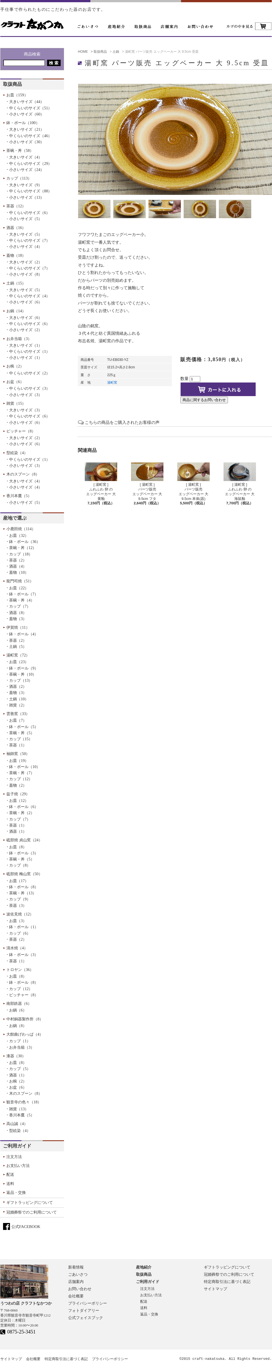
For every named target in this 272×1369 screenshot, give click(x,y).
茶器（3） (18, 905)
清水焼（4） (17, 948)
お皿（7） (18, 720)
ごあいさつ (78, 1274)
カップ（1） (19, 1041)
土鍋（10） (19, 699)
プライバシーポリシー (87, 1303)
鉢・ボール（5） (23, 726)
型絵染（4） (17, 453)
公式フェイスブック (85, 1317)
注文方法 (14, 1156)
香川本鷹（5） (19, 496)
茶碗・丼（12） (22, 547)
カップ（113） (19, 178)
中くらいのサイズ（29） (30, 163)
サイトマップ (215, 1289)
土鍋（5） (18, 646)
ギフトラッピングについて (29, 1202)
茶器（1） (18, 745)
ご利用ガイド (17, 1146)
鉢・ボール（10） (24, 766)
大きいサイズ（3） (25, 410)
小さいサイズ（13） (26, 197)
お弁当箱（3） (19, 338)
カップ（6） (19, 933)
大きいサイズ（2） (25, 262)
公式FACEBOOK (25, 1226)
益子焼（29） (18, 794)
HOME (83, 52)
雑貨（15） (16, 403)
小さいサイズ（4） (25, 246)
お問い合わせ (79, 1289)
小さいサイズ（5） (25, 219)
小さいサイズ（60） (26, 114)
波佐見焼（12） (20, 914)
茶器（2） (18, 560)
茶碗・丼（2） (21, 813)
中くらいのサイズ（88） (30, 191)
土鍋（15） (16, 283)
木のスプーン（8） (22, 474)
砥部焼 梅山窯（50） (24, 874)
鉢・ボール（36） (24, 541)
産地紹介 (144, 1267)
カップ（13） (20, 680)
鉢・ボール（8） (23, 887)
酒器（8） (18, 612)
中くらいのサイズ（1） (29, 351)
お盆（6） (15, 381)
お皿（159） (17, 95)
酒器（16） (16, 227)
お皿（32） (19, 535)
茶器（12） (16, 206)
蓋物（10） (19, 572)
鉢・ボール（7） (23, 594)
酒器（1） (18, 831)
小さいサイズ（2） (25, 330)
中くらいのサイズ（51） (30, 108)
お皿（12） (19, 800)
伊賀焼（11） (18, 627)
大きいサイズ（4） (25, 157)
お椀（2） (15, 366)
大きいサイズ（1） (25, 345)
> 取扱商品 (99, 52)
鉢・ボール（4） (23, 634)
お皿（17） (19, 881)
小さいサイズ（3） (25, 394)
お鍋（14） (16, 311)
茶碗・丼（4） (21, 600)
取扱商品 (144, 1274)
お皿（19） (19, 760)
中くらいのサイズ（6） (29, 212)
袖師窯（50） (18, 753)
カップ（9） (19, 899)
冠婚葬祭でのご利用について (31, 1212)
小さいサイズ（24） (26, 169)
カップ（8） (19, 865)
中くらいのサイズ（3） (29, 388)
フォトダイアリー (83, 1310)
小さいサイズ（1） (25, 357)
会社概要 (76, 1296)
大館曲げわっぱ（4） (24, 1034)
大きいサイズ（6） (25, 317)
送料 (10, 1183)
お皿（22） (19, 588)
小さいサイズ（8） (25, 274)
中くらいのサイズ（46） (30, 136)
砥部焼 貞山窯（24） (24, 840)
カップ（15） (20, 739)
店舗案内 (76, 1281)
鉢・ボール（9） (23, 668)
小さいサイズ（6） (25, 302)
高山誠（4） (17, 1123)
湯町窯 (112, 382)
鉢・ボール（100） (23, 122)
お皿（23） (19, 662)
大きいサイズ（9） (25, 185)
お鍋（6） (18, 1010)
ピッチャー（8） (20, 431)
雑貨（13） (19, 1109)
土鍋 (115, 52)
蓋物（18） (16, 255)
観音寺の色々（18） (23, 1102)
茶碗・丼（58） (20, 150)
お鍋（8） (18, 1025)
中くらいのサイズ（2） (29, 373)
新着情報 (76, 1267)
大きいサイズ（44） (26, 101)
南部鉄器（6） (19, 1003)
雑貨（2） (18, 705)
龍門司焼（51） (20, 581)
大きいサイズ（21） (26, 129)
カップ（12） (20, 779)
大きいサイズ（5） (25, 234)
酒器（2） (18, 686)
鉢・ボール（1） (23, 927)
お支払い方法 (18, 1165)
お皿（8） (18, 847)
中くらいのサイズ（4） (29, 296)
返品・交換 (16, 1192)
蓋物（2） (18, 785)
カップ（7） (19, 606)
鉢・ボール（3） (23, 853)
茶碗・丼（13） (22, 893)
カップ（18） (20, 554)
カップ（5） (19, 1068)
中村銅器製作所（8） (24, 1019)
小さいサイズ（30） (26, 142)
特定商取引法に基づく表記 (227, 1281)
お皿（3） (18, 920)
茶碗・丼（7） (21, 773)
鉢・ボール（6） (23, 806)
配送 (10, 1174)
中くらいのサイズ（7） (29, 240)
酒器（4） (18, 566)
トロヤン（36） (20, 969)
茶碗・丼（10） (22, 674)
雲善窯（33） (18, 713)
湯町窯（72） (18, 655)
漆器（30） (16, 1056)
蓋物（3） (18, 618)
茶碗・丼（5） (21, 733)
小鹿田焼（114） (20, 529)
